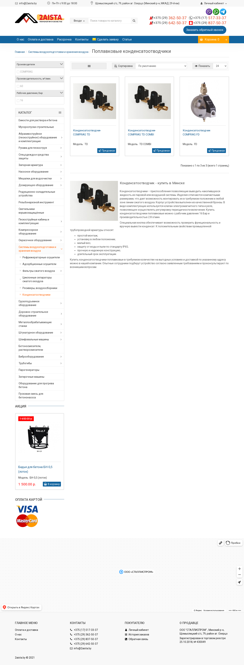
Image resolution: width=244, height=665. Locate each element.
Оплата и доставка (40, 39)
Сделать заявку (105, 39)
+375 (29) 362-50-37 (84, 634)
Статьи (127, 39)
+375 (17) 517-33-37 (84, 629)
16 (21, 100)
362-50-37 (170, 18)
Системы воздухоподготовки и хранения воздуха (58, 51)
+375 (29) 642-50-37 (84, 643)
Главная (20, 51)
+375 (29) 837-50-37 (84, 639)
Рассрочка (64, 39)
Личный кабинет (137, 629)
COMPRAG (26, 71)
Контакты (82, 39)
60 (21, 86)
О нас (20, 39)
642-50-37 (170, 23)
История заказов (137, 634)
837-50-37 (209, 23)
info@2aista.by (28, 3)
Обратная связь (136, 639)
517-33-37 (209, 18)
